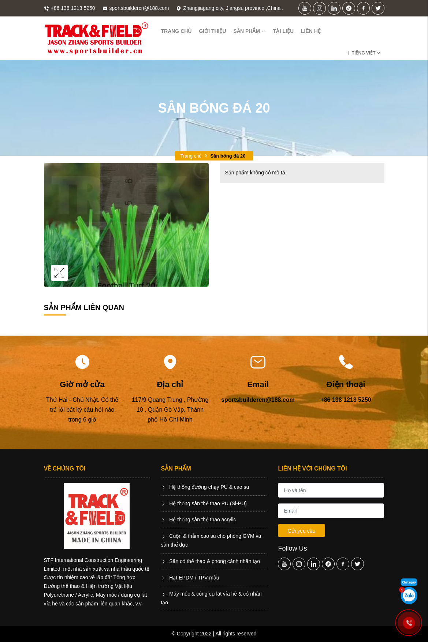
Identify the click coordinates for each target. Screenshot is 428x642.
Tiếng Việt (364, 53)
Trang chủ (176, 31)
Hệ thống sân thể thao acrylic (198, 519)
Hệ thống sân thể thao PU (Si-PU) (203, 503)
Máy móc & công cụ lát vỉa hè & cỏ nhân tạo (211, 598)
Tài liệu (283, 31)
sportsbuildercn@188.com (258, 400)
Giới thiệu (212, 31)
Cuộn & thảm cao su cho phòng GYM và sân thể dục (211, 540)
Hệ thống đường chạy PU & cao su (205, 487)
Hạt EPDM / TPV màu (190, 578)
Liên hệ (311, 31)
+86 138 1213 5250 (345, 400)
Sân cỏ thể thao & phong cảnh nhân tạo (210, 561)
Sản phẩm (249, 31)
